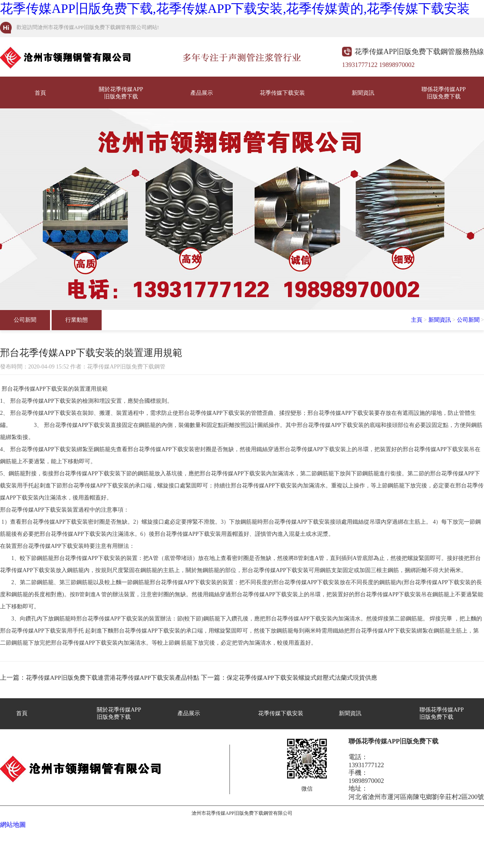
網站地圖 (13, 824)
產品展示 (201, 93)
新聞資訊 (363, 93)
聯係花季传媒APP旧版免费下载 (443, 93)
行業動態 (76, 320)
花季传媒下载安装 (282, 93)
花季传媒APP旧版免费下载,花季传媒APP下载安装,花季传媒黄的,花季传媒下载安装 (235, 8)
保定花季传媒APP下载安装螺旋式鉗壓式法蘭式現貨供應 (302, 677)
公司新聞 (25, 320)
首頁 (40, 93)
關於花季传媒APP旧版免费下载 (121, 93)
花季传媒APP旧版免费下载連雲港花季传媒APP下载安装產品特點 (112, 677)
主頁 (416, 320)
